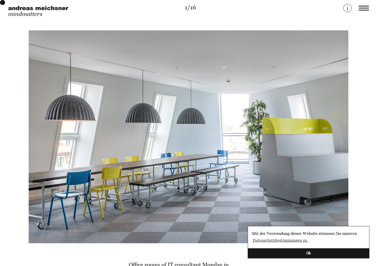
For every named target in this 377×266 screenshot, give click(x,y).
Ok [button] (308, 253)
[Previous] (98, 136)
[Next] (279, 136)
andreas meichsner (38, 8)
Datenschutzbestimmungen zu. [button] (280, 240)
